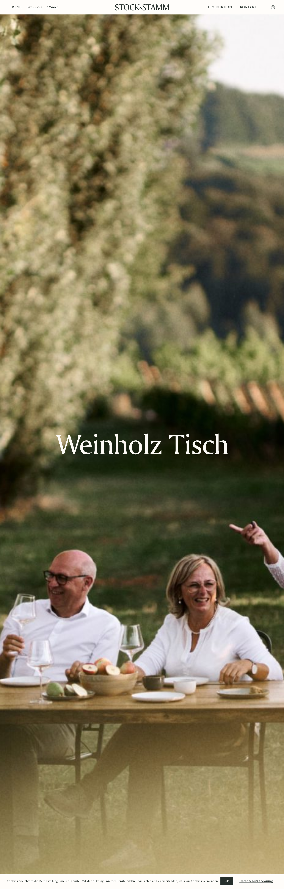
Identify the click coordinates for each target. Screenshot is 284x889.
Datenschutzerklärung (256, 881)
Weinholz (34, 7)
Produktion (220, 7)
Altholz (52, 7)
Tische (16, 7)
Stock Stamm (142, 7)
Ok (227, 881)
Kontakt (248, 7)
